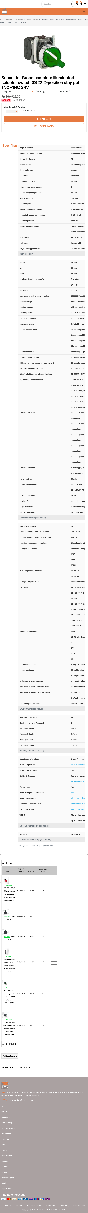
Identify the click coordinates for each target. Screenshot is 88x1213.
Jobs (3, 1145)
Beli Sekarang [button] (44, 126)
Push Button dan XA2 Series (27, 19)
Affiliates (4, 1150)
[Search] (44, 856)
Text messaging (7, 1178)
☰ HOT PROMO (9, 1044)
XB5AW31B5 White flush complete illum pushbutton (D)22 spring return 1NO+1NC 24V (9, 997)
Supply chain (6, 1189)
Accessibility (64, 1206)
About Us (7, 1206)
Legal (3, 1183)
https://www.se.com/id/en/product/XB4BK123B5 (36, 846)
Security (4, 1167)
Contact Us (19, 1206)
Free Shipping (6, 1123)
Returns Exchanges (8, 1128)
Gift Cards (5, 1112)
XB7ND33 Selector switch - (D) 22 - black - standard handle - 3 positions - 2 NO (9, 965)
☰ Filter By (7, 863)
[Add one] (16, 111)
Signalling (8, 19)
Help (3, 1106)
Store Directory (79, 1206)
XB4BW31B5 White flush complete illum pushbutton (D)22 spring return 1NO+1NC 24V (9, 1028)
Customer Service (34, 1206)
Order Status (6, 1117)
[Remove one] (7, 111)
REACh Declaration (79, 765)
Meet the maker (7, 1156)
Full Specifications (10, 1056)
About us (5, 1139)
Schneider (9, 885)
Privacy (4, 1172)
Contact (4, 1161)
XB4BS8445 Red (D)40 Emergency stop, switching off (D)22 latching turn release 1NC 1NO (9, 894)
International (6, 1134)
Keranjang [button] (44, 119)
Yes (72, 793)
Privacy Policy (50, 1206)
